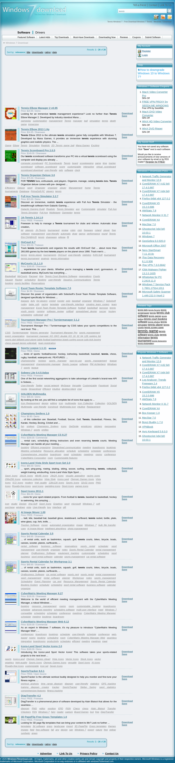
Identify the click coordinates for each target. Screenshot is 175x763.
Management (75, 188)
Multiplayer (54, 212)
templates (26, 726)
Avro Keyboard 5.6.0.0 (155, 431)
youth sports (27, 311)
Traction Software (30, 525)
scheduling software (64, 609)
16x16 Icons (26, 475)
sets (61, 170)
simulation (95, 121)
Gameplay (67, 212)
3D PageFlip (81, 726)
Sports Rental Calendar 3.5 (37, 533)
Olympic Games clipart (38, 659)
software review (55, 311)
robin (73, 230)
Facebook (103, 385)
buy (49, 507)
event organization (15, 336)
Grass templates (98, 726)
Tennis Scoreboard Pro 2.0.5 (38, 150)
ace (78, 209)
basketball (92, 308)
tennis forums (154, 310)
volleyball (38, 315)
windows (20, 507)
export (91, 729)
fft (68, 237)
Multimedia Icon (68, 406)
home (88, 188)
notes (65, 549)
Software (23, 32)
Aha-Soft (32, 504)
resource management (44, 606)
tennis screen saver (154, 327)
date (54, 52)
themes (112, 726)
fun (22, 426)
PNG (34, 708)
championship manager (48, 364)
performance (93, 233)
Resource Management (76, 581)
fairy (53, 712)
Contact (153, 5)
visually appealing (75, 475)
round (104, 233)
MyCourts (22, 276)
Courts (96, 276)
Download (127, 113)
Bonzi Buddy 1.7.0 (152, 422)
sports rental (87, 546)
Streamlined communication (66, 447)
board (75, 163)
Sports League (70, 364)
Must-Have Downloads (83, 37)
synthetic (25, 733)
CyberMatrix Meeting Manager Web (86, 638)
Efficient (46, 389)
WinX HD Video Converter (157, 121)
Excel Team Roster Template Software (56, 308)
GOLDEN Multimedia (33, 394)
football (81, 308)
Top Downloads (62, 37)
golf (46, 315)
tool (92, 712)
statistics (86, 255)
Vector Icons (72, 659)
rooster (60, 301)
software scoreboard (46, 166)
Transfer (111, 708)
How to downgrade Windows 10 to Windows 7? (154, 73)
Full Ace (44, 212)
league (34, 367)
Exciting (95, 145)
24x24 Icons (57, 475)
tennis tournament (30, 258)
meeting (87, 447)
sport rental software (42, 556)
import (69, 726)
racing (44, 304)
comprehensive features (33, 690)
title (28, 52)
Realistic (45, 145)
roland (98, 230)
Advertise (46, 753)
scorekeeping (87, 163)
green (34, 733)
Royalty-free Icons (21, 486)
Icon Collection (85, 403)
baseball (76, 301)
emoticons (86, 426)
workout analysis (30, 683)
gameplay (26, 121)
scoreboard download (32, 170)
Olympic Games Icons (82, 479)
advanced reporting (42, 609)
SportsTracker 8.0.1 (32, 671)
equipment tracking (68, 553)
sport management (31, 578)
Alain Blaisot (98, 708)
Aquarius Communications (77, 279)
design (45, 403)
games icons (81, 486)
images (24, 729)
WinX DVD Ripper (152, 128)
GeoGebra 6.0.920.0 (153, 241)
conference (110, 454)
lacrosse (103, 308)
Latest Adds (44, 37)
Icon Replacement (30, 403)
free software (42, 729)
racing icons (93, 475)
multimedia (70, 403)
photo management (78, 528)
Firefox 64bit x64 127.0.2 (156, 198)
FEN (34, 712)
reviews (42, 360)
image (79, 525)
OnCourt (62, 255)
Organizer (40, 188)
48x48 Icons (41, 475)
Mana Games (83, 145)
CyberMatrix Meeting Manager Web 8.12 (45, 621)
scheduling (30, 279)
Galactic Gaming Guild (33, 209)
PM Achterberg (98, 364)
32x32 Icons (87, 482)
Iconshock (53, 406)
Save (124, 116)
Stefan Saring (88, 687)
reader (60, 712)
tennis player (35, 255)
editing (53, 403)
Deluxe (21, 188)
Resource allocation (54, 451)
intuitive (81, 406)
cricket (52, 301)
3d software (39, 726)
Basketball (10, 276)
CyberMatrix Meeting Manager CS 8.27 (44, 434)
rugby (24, 304)
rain (71, 729)
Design (22, 504)
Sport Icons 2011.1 (32, 491)
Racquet (33, 276)
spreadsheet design (86, 311)
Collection (100, 403)
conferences (109, 451)
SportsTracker (70, 687)
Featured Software (26, 37)
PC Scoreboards (53, 163)
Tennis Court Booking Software (61, 276)
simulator (101, 209)
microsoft (76, 504)
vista (28, 507)
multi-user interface (86, 609)
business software (51, 546)
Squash (9, 279)
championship (28, 360)
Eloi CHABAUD (29, 237)
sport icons (37, 486)
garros (82, 233)
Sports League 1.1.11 (33, 348)
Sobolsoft (111, 301)
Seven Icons (56, 666)
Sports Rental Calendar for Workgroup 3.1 (46, 561)
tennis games (155, 316)
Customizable (88, 209)
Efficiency (10, 188)
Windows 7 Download (17, 43)
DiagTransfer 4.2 (31, 695)
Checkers (26, 712)
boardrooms (98, 447)
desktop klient (69, 389)
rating (47, 52)
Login (145, 55)
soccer (102, 311)
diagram (69, 683)
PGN (68, 708)
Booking (42, 279)
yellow (112, 729)
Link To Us (166, 5)
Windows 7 (98, 301)
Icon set (44, 666)
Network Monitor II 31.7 (155, 215)
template (54, 304)
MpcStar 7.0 (149, 224)
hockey (112, 311)
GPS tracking (108, 683)
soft (98, 504)
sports (27, 367)
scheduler (96, 451)
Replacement (93, 406)
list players (41, 301)
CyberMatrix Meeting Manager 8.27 (42, 593)
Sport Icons (11, 475)
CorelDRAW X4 (151, 219)
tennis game (148, 331)
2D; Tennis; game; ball (62, 145)
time (105, 163)
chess (85, 708)
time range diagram (52, 683)
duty (32, 301)
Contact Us (111, 753)
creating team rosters (97, 304)
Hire (41, 276)
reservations (85, 276)
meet (66, 454)
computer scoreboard (32, 163)
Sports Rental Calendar (81, 549)
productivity (53, 641)
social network (51, 385)
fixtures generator (39, 332)
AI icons (96, 662)
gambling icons (52, 486)
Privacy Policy (88, 753)
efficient (76, 641)
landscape (59, 726)
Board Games (81, 712)
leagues (25, 301)
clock (77, 170)
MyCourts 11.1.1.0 (32, 263)
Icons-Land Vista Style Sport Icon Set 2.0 (45, 462)
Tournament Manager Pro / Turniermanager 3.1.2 (50, 319)
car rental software (96, 556)
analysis (45, 258)
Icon (61, 403)
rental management (106, 549)
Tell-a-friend (139, 5)
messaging (110, 426)
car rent (57, 581)
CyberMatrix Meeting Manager (100, 613)
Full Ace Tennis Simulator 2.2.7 (39, 196)
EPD (60, 708)
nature (99, 729)
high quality (41, 482)
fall (52, 729)
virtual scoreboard (106, 166)
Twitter (39, 385)
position (52, 708)
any (57, 729)
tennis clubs (153, 334)
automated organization (62, 525)
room (50, 458)
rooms (99, 454)
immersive (33, 124)
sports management (89, 332)
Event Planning (42, 581)
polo (68, 301)
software (68, 170)
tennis (105, 121)
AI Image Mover (35, 528)
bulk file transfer (107, 525)
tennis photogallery (146, 343)
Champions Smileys (48, 426)
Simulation (34, 145)
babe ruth (34, 304)
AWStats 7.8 (149, 210)
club (79, 230)
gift (64, 507)
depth (113, 121)
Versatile (76, 385)
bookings (111, 447)
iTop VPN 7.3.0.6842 (153, 265)
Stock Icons (68, 486)
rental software (29, 546)
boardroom (55, 454)
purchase (10, 507)
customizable (74, 166)
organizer (52, 188)
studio (14, 504)
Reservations (38, 283)
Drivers (40, 32)
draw (74, 233)
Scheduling (26, 581)
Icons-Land (63, 479)
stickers (98, 426)
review (64, 230)
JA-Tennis (41, 230)
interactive (88, 166)
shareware (51, 237)
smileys (30, 426)
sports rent (73, 574)
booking (9, 283)
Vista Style (50, 479)
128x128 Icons (56, 482)
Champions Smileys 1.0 (35, 413)
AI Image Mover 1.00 (33, 512)
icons (64, 426)
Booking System (29, 585)
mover (44, 525)
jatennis (29, 230)
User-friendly (27, 385)
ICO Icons (17, 482)
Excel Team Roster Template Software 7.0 (46, 288)
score (62, 166)
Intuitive (56, 389)
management (56, 121)
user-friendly (51, 170)
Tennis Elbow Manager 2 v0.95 (39, 108)
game (24, 124)
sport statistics (107, 687)
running (40, 311)
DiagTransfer (107, 712)
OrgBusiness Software (43, 553)
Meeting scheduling (31, 451)
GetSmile (74, 426)
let (22, 230)
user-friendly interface (72, 304)
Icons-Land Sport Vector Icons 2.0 (41, 646)
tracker (112, 163)
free (114, 230)
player (63, 188)
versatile (72, 662)
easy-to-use (76, 360)
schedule (71, 451)
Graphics (57, 504)
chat (79, 389)
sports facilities (22, 283)
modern (29, 482)
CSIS (7, 332)
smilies (45, 430)
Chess (76, 708)
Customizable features (65, 458)
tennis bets (143, 310)
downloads (37, 52)
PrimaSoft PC (38, 191)
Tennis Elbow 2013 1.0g (35, 129)
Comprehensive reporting (34, 454)
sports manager (58, 360)
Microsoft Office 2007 (154, 245)
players (50, 191)
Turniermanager (20, 332)
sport (30, 188)
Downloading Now (107, 37)
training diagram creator (35, 687)
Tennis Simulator (65, 209)
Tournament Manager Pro (63, 332)
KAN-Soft (98, 255)
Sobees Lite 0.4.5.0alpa (35, 372)
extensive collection (32, 479)
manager (77, 121)
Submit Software (153, 37)
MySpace (66, 385)
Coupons (136, 37)
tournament (53, 230)
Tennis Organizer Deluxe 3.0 (38, 175)
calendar (58, 556)
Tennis (67, 121)
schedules (76, 454)
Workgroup (78, 578)
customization (40, 121)
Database (24, 191)
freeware (88, 230)
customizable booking (88, 606)
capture (69, 712)
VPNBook (147, 426)
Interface (56, 507)
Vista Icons (58, 659)
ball (86, 121)
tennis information (60, 258)
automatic (66, 233)
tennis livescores (159, 341)
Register (146, 51)
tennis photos (154, 322)
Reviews (124, 37)
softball (69, 311)
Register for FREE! (155, 162)
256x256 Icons (12, 479)
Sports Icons (72, 482)
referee (61, 237)
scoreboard (27, 166)
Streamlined (35, 389)
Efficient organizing (40, 447)
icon (7, 504)
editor (42, 708)
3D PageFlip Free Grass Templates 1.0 (44, 717)
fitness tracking (55, 690)
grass (49, 726)
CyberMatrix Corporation (33, 458)
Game (8, 145)
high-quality (21, 662)
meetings (88, 454)
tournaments (11, 191)
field (32, 729)
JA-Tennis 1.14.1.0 (32, 217)
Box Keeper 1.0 (151, 413)
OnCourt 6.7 (28, 242)
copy (23, 528)
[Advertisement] (32, 80)
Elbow (16, 145)
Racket (18, 279)
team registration (47, 343)
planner (25, 553)
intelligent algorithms (55, 528)
